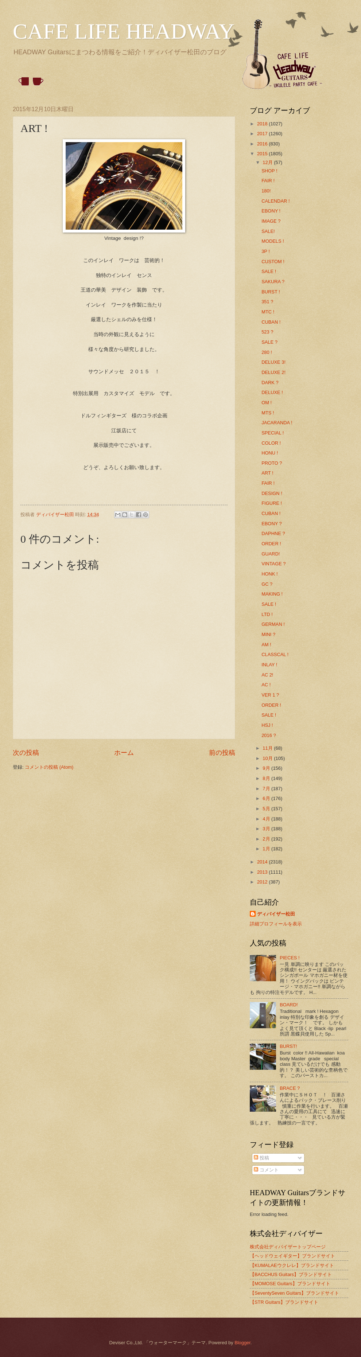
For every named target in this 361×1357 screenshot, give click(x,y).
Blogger (242, 1342)
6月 (267, 798)
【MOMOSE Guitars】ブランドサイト (290, 1283)
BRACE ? (290, 1088)
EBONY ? (271, 523)
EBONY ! (270, 211)
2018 (263, 123)
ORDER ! (271, 543)
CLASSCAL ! (274, 654)
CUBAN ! (270, 322)
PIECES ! (289, 957)
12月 (268, 162)
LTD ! (267, 614)
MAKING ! (272, 594)
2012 (263, 882)
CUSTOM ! (272, 261)
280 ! (266, 352)
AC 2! (267, 675)
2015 (263, 153)
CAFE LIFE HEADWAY (123, 31)
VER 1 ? (270, 695)
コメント (266, 1170)
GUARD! (270, 554)
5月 (267, 808)
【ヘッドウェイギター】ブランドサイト (292, 1256)
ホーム (124, 752)
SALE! (268, 231)
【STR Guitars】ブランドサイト (284, 1302)
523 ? (267, 332)
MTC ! (267, 312)
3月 (267, 828)
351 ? (267, 301)
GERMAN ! (273, 624)
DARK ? (270, 382)
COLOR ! (271, 443)
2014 (263, 862)
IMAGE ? (270, 221)
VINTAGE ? (273, 563)
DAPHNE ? (273, 533)
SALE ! (268, 271)
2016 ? (268, 735)
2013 (263, 872)
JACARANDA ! (276, 422)
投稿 (261, 1158)
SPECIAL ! (272, 433)
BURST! (288, 1046)
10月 (268, 758)
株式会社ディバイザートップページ (288, 1246)
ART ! (267, 473)
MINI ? (268, 634)
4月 (267, 819)
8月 (267, 778)
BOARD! (289, 1004)
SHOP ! (269, 170)
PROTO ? (271, 463)
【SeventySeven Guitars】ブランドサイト (294, 1293)
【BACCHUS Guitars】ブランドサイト (291, 1274)
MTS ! (267, 413)
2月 (267, 839)
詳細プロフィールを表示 (276, 924)
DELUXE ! (272, 392)
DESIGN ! (271, 493)
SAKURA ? (272, 281)
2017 (263, 133)
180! (266, 191)
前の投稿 (222, 752)
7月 (267, 788)
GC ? (266, 584)
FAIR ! (268, 180)
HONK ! (269, 574)
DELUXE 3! (273, 362)
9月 (267, 768)
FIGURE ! (271, 503)
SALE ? (269, 342)
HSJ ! (267, 725)
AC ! (266, 684)
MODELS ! (272, 241)
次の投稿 (26, 752)
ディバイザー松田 (276, 914)
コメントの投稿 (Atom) (49, 767)
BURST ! (270, 292)
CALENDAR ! (275, 201)
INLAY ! (269, 664)
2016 (263, 144)
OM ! (266, 402)
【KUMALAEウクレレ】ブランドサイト (292, 1265)
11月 (268, 748)
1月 (267, 848)
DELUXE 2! (273, 372)
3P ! (265, 251)
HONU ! (269, 453)
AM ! (266, 644)
